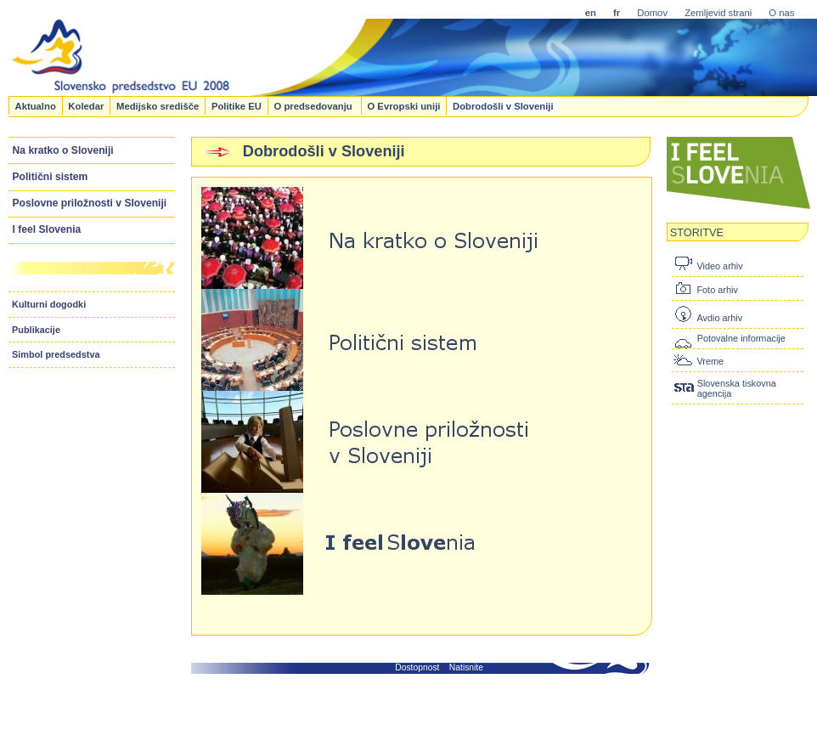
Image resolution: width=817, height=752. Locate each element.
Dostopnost (417, 667)
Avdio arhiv (719, 318)
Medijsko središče (157, 105)
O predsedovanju (313, 105)
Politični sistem (50, 177)
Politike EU (236, 105)
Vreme (710, 361)
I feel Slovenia (47, 229)
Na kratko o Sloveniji (63, 150)
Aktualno (34, 105)
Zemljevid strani (718, 13)
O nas (781, 13)
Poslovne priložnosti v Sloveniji (90, 203)
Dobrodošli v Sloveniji (503, 105)
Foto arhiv (716, 290)
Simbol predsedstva (56, 354)
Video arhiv (719, 266)
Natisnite (466, 667)
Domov (652, 13)
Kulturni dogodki (49, 304)
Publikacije (36, 330)
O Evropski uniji (403, 105)
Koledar (86, 105)
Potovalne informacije (741, 338)
